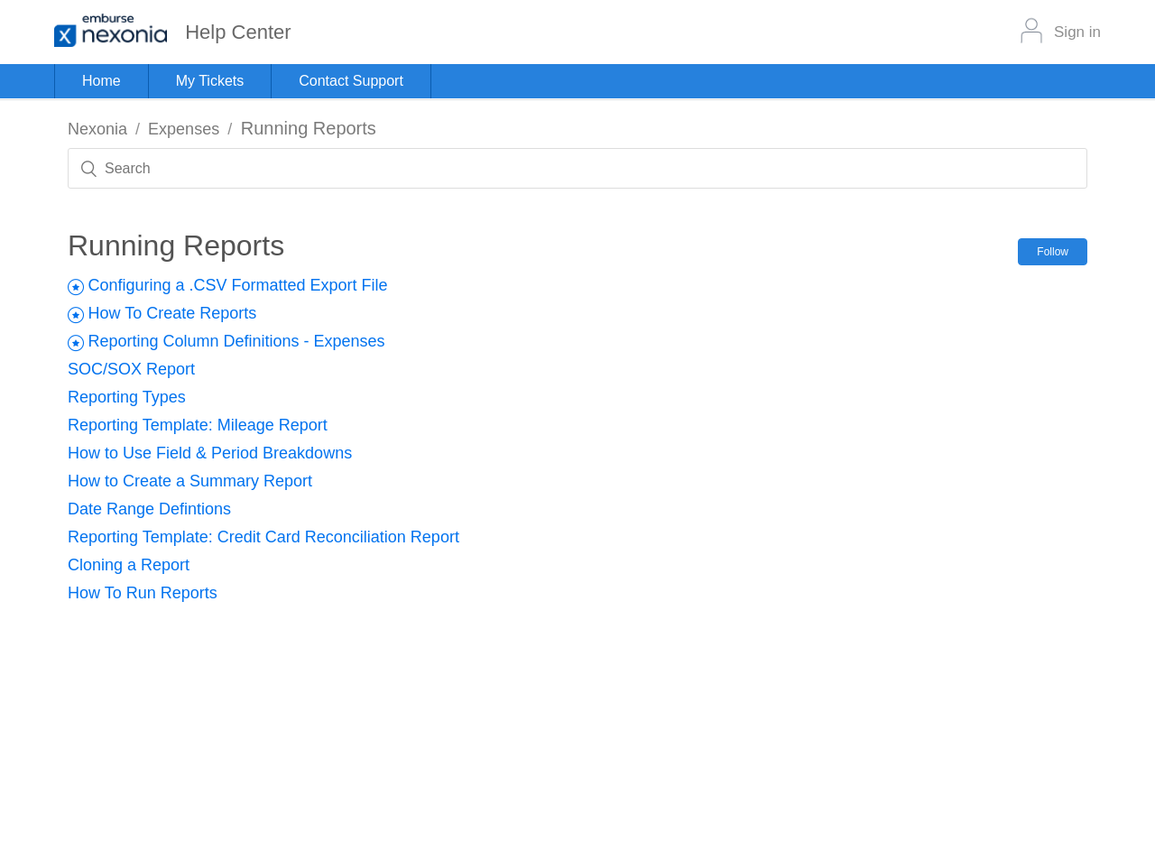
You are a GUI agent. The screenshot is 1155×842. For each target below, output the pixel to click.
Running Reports (308, 128)
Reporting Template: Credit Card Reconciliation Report (263, 537)
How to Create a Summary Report (190, 481)
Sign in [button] (1077, 32)
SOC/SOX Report (131, 369)
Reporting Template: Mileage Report (198, 425)
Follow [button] (1052, 251)
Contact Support (351, 80)
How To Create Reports (172, 313)
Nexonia (97, 129)
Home (101, 80)
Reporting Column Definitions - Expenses (236, 341)
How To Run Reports (142, 593)
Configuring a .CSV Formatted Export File (237, 285)
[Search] (577, 168)
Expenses (183, 129)
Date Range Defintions (149, 509)
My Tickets (210, 80)
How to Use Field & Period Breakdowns (210, 453)
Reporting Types (127, 397)
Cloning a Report (128, 565)
